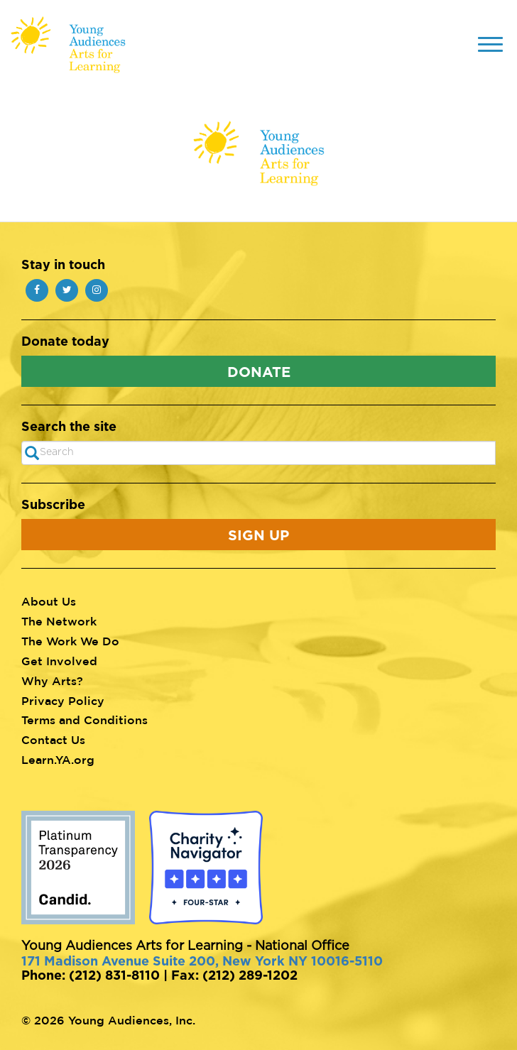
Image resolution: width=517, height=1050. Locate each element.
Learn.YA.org (57, 759)
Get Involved (59, 661)
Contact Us (53, 739)
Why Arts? (52, 680)
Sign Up (258, 534)
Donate (258, 371)
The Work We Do (70, 641)
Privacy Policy (62, 700)
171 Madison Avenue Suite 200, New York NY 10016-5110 (202, 960)
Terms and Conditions (84, 719)
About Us (48, 601)
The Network (59, 621)
